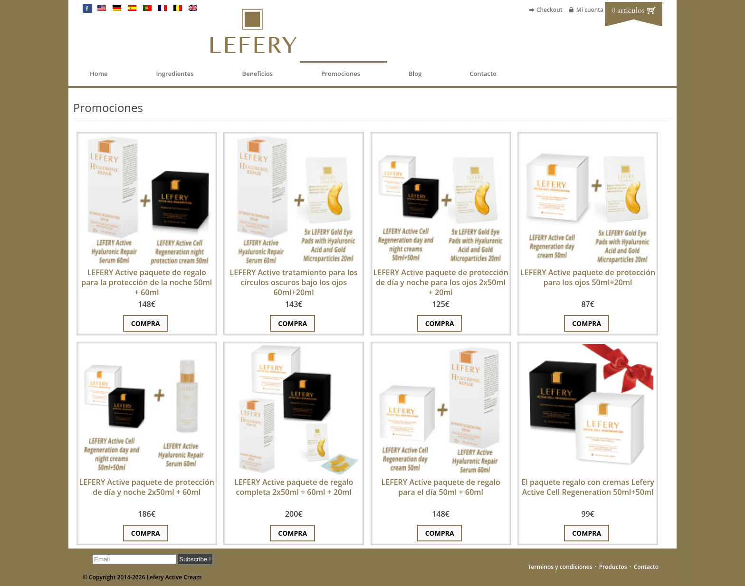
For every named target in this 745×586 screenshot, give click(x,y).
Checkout (549, 10)
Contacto (483, 73)
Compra (145, 323)
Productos (613, 567)
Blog (415, 73)
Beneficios (257, 73)
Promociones (340, 73)
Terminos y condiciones (560, 567)
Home (99, 73)
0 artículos (627, 10)
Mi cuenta (589, 10)
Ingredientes (175, 73)
